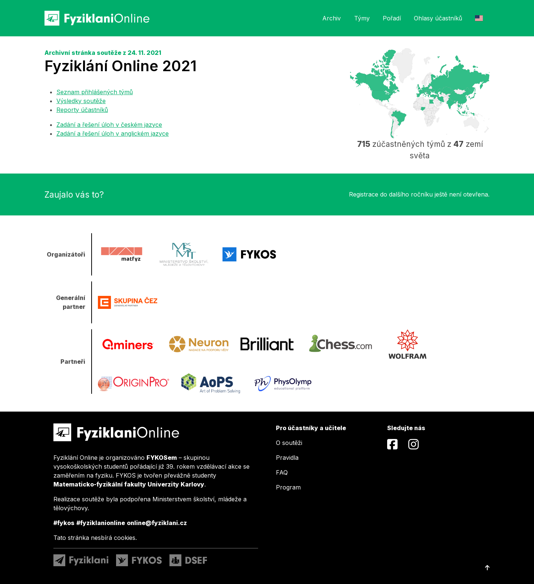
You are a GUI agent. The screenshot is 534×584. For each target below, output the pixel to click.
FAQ (282, 472)
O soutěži (289, 442)
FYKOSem (161, 457)
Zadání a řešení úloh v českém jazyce (109, 124)
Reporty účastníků (82, 109)
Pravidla (287, 457)
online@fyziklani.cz (157, 523)
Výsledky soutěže (81, 101)
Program (288, 487)
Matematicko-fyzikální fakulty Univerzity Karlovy (128, 484)
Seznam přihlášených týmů (94, 92)
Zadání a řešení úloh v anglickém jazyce (112, 133)
